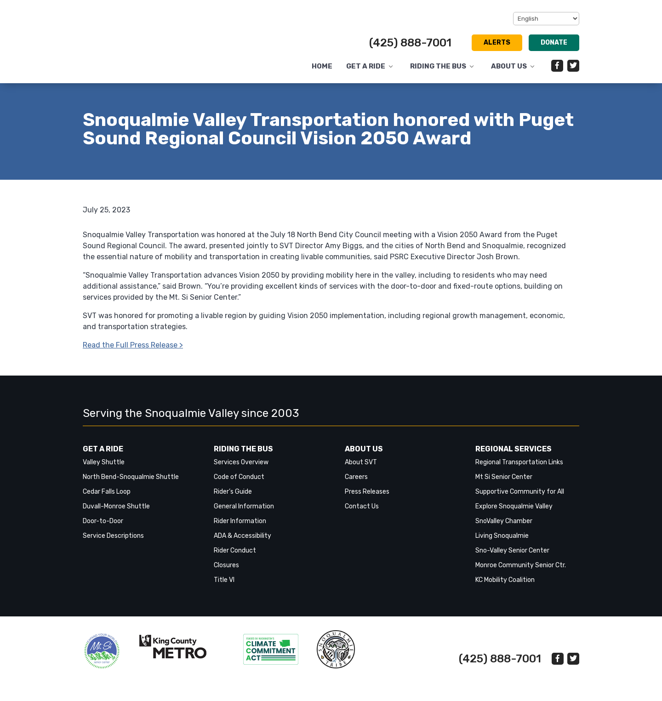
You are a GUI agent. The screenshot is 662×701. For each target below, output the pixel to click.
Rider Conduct (235, 550)
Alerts (497, 42)
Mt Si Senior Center (503, 477)
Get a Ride (365, 66)
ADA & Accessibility (242, 536)
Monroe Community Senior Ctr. (520, 565)
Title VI (224, 580)
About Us (509, 66)
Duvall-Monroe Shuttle (116, 506)
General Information (244, 506)
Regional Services (513, 449)
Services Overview (241, 462)
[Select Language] (546, 18)
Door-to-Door (103, 521)
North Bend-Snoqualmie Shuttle (131, 477)
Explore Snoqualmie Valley (514, 506)
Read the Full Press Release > (133, 345)
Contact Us (362, 506)
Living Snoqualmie (502, 536)
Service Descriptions (113, 536)
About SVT (361, 462)
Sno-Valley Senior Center (512, 550)
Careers (356, 477)
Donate (554, 42)
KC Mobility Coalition (505, 580)
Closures (226, 565)
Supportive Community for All (519, 492)
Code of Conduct (239, 477)
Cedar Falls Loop (107, 492)
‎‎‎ (102, 651)
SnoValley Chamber (503, 521)
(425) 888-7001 (410, 42)
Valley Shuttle (104, 462)
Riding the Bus (438, 66)
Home (322, 66)
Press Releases (367, 492)
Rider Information (240, 521)
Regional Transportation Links (519, 462)
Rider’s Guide (233, 492)
